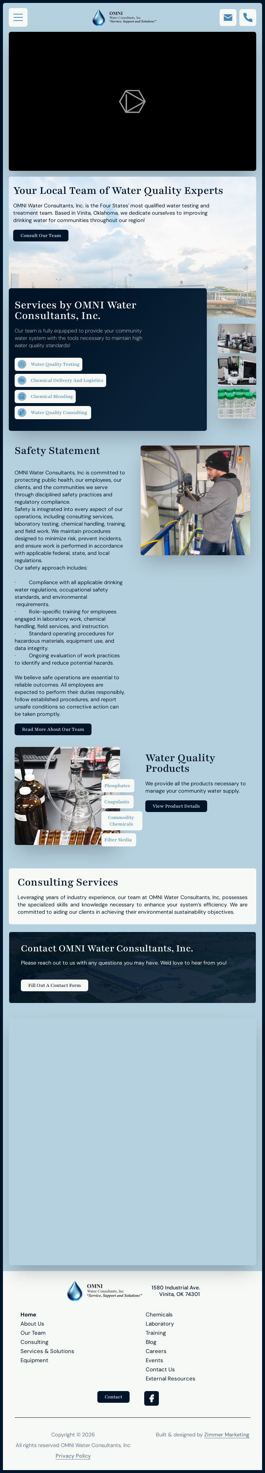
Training (156, 1333)
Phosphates (117, 785)
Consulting (34, 1342)
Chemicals (159, 1314)
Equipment (34, 1360)
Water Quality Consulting (53, 412)
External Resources (170, 1378)
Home (28, 1314)
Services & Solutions (47, 1351)
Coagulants (116, 801)
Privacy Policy (73, 1456)
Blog (151, 1342)
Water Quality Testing (48, 364)
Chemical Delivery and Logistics (60, 380)
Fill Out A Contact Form (54, 985)
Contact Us (160, 1369)
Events (154, 1360)
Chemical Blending (45, 396)
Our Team (32, 1333)
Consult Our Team (40, 235)
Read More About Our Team (53, 729)
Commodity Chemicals (121, 820)
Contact (113, 1397)
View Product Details (176, 806)
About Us (32, 1323)
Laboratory (160, 1323)
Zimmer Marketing (226, 1434)
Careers (156, 1351)
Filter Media (118, 840)
